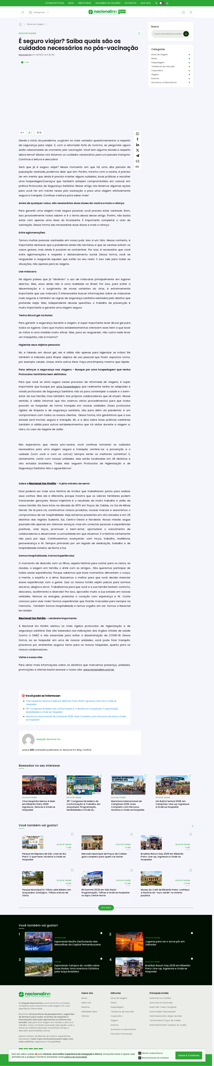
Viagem (155, 74)
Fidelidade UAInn (89, 1011)
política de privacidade (75, 1057)
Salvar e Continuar (188, 1055)
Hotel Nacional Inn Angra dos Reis (166, 1016)
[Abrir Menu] (23, 12)
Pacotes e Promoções (121, 1033)
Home (84, 998)
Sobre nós (86, 1002)
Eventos (155, 78)
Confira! (87, 749)
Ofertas (85, 1016)
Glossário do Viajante (107, 3)
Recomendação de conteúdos (153, 1057)
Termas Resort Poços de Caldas (165, 1020)
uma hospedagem (68, 386)
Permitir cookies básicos (150, 1053)
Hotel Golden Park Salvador (163, 1011)
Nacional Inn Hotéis (42, 483)
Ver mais (106, 907)
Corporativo (157, 70)
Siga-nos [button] (146, 3)
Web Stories (84, 3)
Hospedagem (158, 62)
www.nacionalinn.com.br (98, 669)
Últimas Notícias (54, 3)
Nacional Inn (25, 54)
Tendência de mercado (163, 66)
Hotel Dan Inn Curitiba (160, 998)
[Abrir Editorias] (38, 12)
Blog (71, 3)
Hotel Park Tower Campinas (163, 1007)
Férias (154, 58)
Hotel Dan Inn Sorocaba (161, 1002)
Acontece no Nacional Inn (164, 82)
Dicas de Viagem (27, 33)
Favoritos (130, 3)
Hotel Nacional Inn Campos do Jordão (168, 1025)
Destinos (85, 1007)
